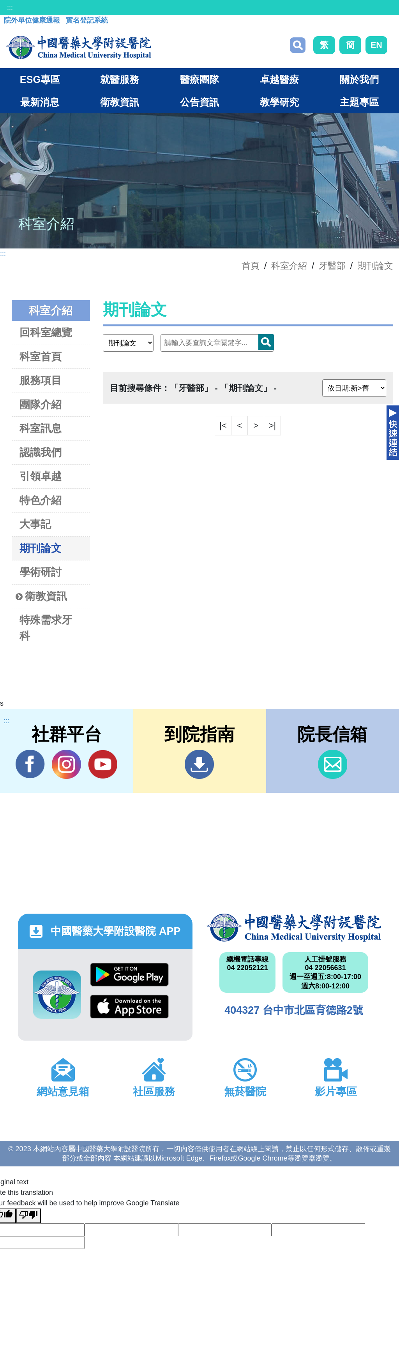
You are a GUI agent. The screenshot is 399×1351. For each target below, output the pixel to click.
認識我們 (40, 452)
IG (66, 764)
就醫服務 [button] (119, 79)
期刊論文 (375, 266)
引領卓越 (40, 476)
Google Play (129, 974)
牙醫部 (332, 266)
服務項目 (40, 380)
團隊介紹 (40, 404)
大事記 (35, 524)
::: (10, 7)
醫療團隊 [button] (199, 79)
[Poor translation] (28, 1215)
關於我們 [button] (359, 79)
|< (222, 425)
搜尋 (297, 45)
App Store (129, 1006)
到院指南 (199, 764)
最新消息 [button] (39, 102)
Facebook (30, 764)
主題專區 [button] (359, 102)
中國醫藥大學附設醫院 (294, 928)
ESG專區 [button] (40, 79)
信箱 (332, 764)
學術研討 (40, 572)
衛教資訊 (41, 596)
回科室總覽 (45, 332)
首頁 (251, 266)
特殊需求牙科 (45, 628)
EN (376, 45)
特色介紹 (40, 500)
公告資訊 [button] (199, 102)
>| (272, 425)
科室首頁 (40, 357)
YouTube (102, 764)
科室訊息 (40, 428)
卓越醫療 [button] (279, 79)
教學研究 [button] (279, 102)
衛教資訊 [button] (119, 102)
